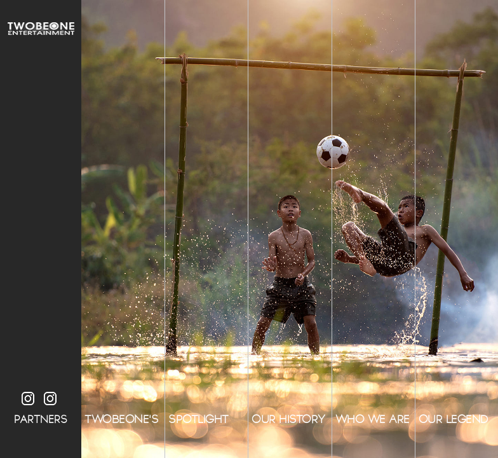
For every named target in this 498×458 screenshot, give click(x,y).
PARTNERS (40, 419)
